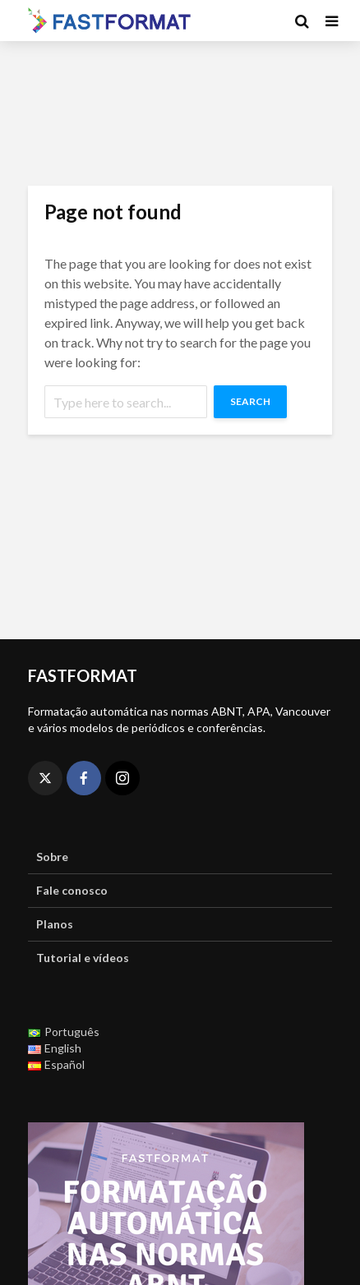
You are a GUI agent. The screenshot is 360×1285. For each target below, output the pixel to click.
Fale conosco (72, 890)
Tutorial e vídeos (82, 958)
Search (250, 401)
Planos (54, 924)
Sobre (52, 857)
